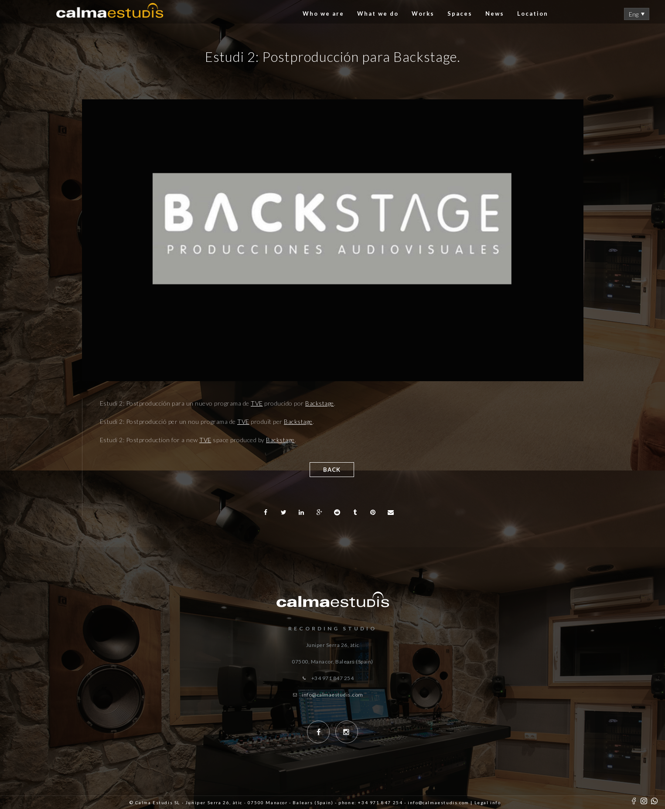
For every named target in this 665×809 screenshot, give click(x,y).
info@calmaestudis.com (332, 694)
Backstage (319, 403)
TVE (257, 403)
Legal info (487, 802)
